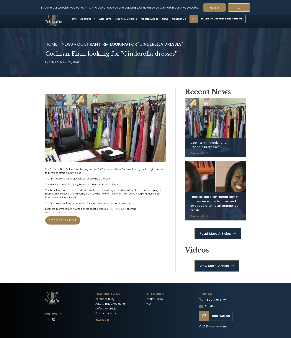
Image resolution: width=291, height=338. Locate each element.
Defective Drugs (105, 308)
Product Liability (105, 313)
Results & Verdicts (126, 18)
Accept (214, 7)
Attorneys (105, 18)
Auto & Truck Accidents (110, 304)
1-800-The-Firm (215, 300)
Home (73, 18)
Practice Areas (149, 18)
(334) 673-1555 (118, 208)
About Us (87, 18)
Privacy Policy (154, 299)
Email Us (210, 306)
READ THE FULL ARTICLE (62, 220)
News (165, 18)
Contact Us (179, 18)
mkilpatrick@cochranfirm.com (62, 212)
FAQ (148, 304)
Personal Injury (105, 299)
